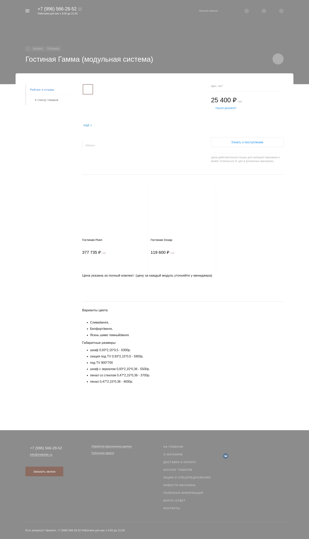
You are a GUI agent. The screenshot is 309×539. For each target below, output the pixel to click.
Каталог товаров (177, 469)
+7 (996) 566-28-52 (57, 8)
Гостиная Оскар (161, 240)
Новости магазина (179, 485)
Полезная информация (183, 492)
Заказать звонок (44, 471)
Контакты (171, 508)
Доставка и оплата (179, 462)
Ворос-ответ (174, 500)
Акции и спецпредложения (186, 477)
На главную (173, 446)
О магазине (173, 454)
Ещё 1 (88, 125)
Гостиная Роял (92, 240)
